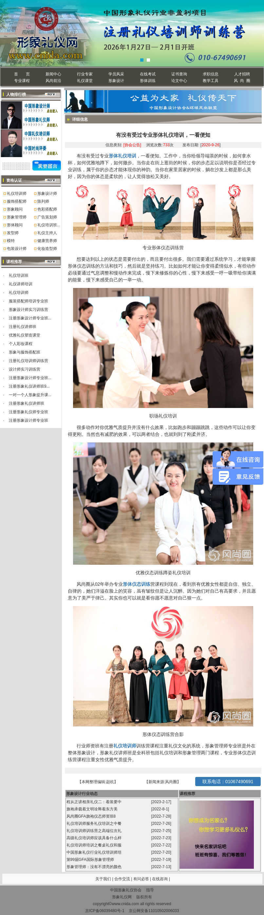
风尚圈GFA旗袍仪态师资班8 (91, 816)
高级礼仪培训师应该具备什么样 (94, 838)
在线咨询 (160, 879)
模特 (11, 240)
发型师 (13, 233)
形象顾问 (15, 209)
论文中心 (179, 80)
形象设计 (116, 80)
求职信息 (210, 74)
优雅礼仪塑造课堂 (24, 335)
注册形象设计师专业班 (28, 420)
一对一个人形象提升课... (30, 395)
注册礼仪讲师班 (22, 326)
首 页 (21, 74)
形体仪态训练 (136, 584)
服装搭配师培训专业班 (28, 301)
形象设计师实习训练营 (28, 309)
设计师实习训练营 (24, 369)
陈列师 (43, 201)
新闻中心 (53, 74)
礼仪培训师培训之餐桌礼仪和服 (94, 845)
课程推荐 (187, 793)
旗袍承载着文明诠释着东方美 (92, 809)
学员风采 (116, 74)
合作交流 (122, 879)
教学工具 (210, 80)
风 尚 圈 (242, 80)
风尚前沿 (53, 80)
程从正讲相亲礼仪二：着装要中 (94, 802)
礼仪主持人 (47, 233)
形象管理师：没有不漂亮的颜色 (94, 866)
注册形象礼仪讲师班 (26, 403)
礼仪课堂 (85, 80)
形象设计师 (47, 193)
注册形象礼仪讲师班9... (29, 386)
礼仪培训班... (48, 225)
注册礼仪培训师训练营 (28, 360)
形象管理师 (17, 217)
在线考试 (148, 74)
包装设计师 (17, 248)
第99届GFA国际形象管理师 (90, 859)
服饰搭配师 (17, 201)
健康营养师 (47, 240)
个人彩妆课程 (20, 343)
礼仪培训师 (17, 193)
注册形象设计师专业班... (30, 318)
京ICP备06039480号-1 (104, 910)
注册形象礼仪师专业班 (28, 412)
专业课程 (22, 80)
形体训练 (148, 80)
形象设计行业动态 (82, 793)
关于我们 (103, 879)
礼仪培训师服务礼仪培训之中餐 (94, 823)
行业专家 (85, 74)
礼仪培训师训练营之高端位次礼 (94, 830)
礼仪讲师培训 (20, 284)
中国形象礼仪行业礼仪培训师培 (94, 852)
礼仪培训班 (18, 275)
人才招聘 (242, 74)
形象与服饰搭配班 (24, 352)
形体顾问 (15, 225)
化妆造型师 (47, 248)
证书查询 (179, 74)
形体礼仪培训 (122, 155)
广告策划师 (47, 217)
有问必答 (141, 879)
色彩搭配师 (47, 209)
